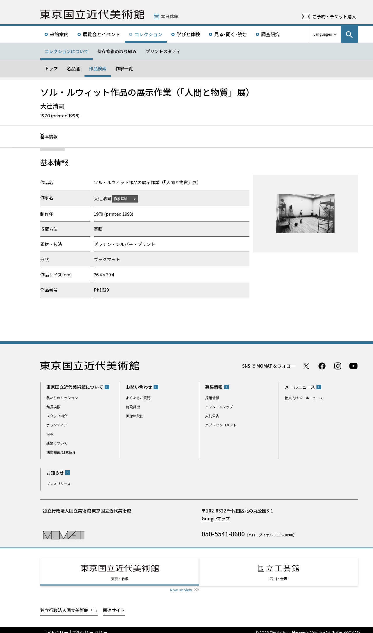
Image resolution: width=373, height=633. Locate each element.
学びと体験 (188, 34)
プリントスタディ (163, 51)
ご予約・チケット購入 (334, 16)
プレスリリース (58, 483)
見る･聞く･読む (230, 34)
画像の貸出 (134, 415)
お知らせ (55, 472)
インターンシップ (219, 406)
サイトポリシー (56, 627)
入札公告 (212, 415)
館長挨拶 (53, 406)
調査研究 (270, 34)
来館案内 (59, 34)
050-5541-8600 (223, 533)
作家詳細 (124, 198)
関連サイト (114, 604)
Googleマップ (216, 518)
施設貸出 (133, 406)
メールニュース (300, 387)
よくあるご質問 (138, 397)
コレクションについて (66, 51)
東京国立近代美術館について (74, 387)
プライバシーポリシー (89, 627)
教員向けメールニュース (304, 397)
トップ (51, 68)
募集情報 (214, 387)
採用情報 (212, 397)
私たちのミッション (62, 397)
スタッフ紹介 (56, 415)
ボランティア (56, 424)
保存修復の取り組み (117, 51)
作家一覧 (124, 68)
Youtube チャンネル (353, 365)
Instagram (337, 365)
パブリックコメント (221, 424)
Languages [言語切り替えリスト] (323, 34)
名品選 (73, 68)
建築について (56, 442)
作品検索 (97, 68)
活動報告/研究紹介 (61, 451)
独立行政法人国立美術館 (64, 604)
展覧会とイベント (101, 34)
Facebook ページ (322, 365)
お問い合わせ (139, 387)
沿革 (49, 433)
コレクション (148, 34)
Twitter (306, 365)
